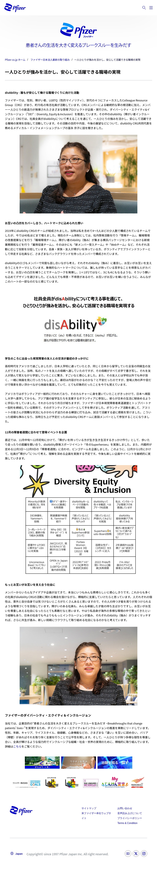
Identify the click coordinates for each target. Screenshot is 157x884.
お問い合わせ (124, 808)
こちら (17, 746)
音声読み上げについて (129, 813)
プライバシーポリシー (129, 818)
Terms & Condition (127, 823)
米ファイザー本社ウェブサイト (96, 815)
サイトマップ (89, 808)
